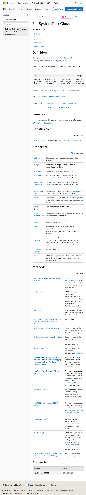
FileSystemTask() (39, 140)
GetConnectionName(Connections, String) (48, 337)
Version (36, 256)
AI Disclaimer (6, 490)
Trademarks (17, 493)
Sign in (81, 3)
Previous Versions (19, 490)
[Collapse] (27, 15)
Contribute (39, 490)
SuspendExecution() (40, 419)
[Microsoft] (4, 3)
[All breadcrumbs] (35, 17)
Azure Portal (59, 9)
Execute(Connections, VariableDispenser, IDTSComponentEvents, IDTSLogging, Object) (47, 321)
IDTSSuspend (48, 107)
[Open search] (75, 3)
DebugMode (38, 165)
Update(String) (39, 433)
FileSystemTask (73, 140)
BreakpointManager (71, 280)
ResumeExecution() (40, 389)
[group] (58, 81)
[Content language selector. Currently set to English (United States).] (12, 485)
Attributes (37, 158)
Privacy (48, 490)
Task (62, 91)
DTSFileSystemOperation (42, 123)
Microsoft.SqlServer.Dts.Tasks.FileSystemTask (57, 58)
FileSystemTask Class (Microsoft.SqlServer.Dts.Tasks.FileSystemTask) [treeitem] (15, 32)
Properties (37, 43)
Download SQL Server (74, 9)
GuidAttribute (60, 96)
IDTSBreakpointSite (50, 103)
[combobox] (15, 20)
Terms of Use (6, 493)
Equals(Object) (38, 310)
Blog (29, 490)
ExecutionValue (39, 175)
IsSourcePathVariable (53, 229)
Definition (37, 34)
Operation (37, 198)
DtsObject (54, 91)
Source (79, 191)
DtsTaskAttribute (47, 96)
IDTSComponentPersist (67, 103)
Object (44, 91)
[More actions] (82, 17)
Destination (37, 171)
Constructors (38, 40)
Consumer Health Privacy (63, 490)
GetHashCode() (39, 348)
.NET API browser (44, 17)
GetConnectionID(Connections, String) (47, 328)
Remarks (37, 37)
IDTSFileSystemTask (61, 107)
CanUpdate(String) (40, 292)
